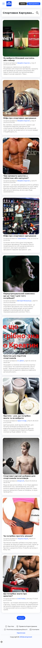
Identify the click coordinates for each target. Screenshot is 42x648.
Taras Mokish (21, 238)
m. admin (20, 361)
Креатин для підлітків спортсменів (14, 357)
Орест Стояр (21, 421)
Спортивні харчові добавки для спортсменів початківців (19, 477)
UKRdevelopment (25, 637)
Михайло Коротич (23, 63)
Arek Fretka (21, 598)
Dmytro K (20, 481)
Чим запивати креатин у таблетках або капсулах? (16, 177)
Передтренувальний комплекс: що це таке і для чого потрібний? (19, 296)
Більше (21, 618)
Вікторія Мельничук (24, 301)
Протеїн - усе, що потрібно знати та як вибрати (17, 417)
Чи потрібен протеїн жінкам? (18, 536)
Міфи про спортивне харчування (19, 118)
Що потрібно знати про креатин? (15, 595)
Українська (21, 633)
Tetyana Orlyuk (22, 538)
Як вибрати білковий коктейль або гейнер (18, 59)
